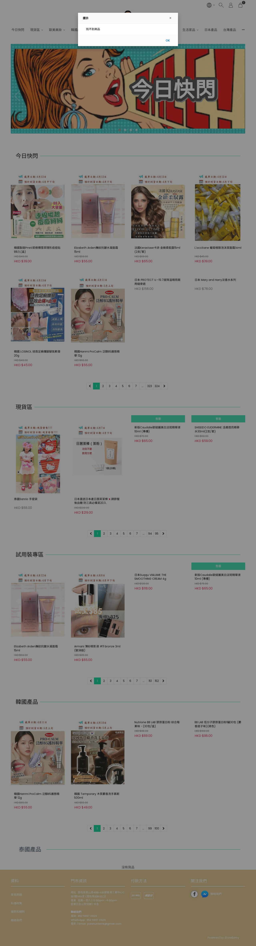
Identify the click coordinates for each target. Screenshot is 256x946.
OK (168, 41)
